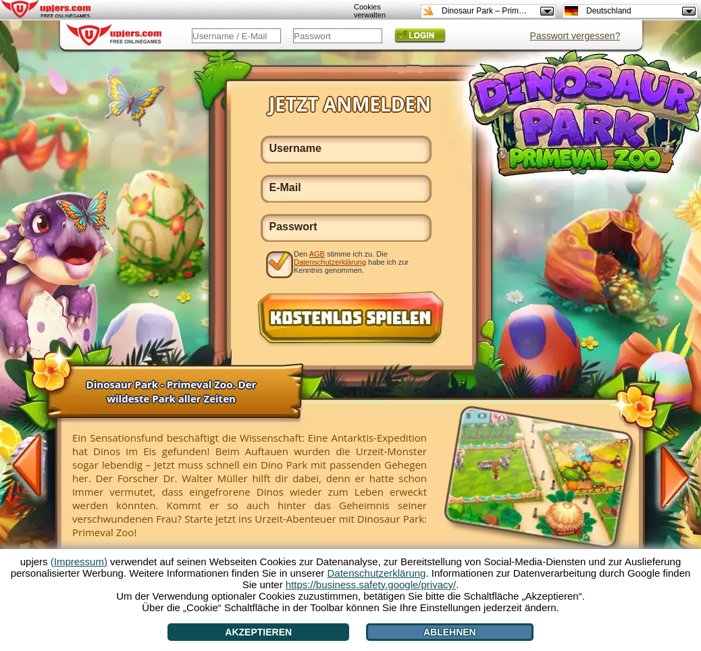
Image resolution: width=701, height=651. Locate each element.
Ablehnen (449, 632)
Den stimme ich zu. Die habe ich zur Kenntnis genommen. (351, 262)
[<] (34, 466)
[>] (667, 476)
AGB (317, 254)
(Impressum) (79, 561)
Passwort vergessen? (575, 35)
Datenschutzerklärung (330, 262)
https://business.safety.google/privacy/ (371, 584)
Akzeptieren (258, 632)
